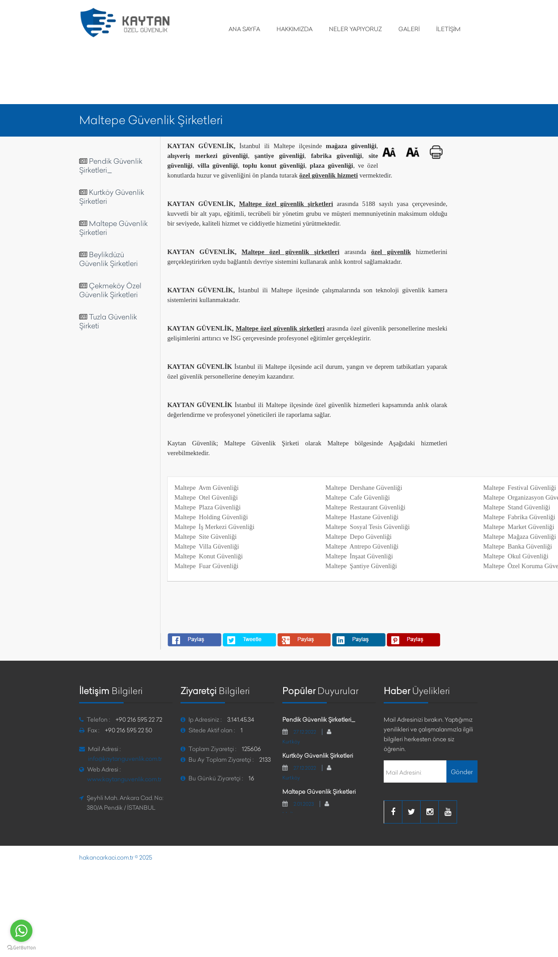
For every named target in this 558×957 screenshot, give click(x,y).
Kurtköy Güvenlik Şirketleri (317, 755)
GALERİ (409, 28)
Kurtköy (291, 742)
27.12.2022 (304, 732)
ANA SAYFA (244, 28)
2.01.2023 (303, 804)
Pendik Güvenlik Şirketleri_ (110, 165)
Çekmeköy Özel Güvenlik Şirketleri (110, 290)
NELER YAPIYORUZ (355, 28)
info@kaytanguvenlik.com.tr (125, 758)
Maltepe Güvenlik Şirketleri (319, 791)
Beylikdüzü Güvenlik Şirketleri (108, 259)
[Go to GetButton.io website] (21, 948)
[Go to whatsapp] (21, 931)
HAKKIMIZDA (295, 28)
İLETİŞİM (448, 28)
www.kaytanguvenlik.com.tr (124, 779)
